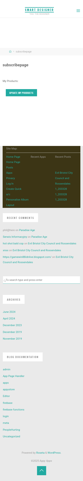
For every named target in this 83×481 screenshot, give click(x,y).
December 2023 (12, 325)
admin (6, 369)
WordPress (54, 452)
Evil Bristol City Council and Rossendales (64, 178)
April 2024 (9, 318)
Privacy (10, 178)
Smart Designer (39, 10)
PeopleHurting (11, 429)
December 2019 (12, 332)
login (6, 416)
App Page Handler (13, 376)
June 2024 (9, 311)
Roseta (40, 452)
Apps (9, 172)
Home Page (13, 156)
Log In (10, 183)
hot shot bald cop (13, 243)
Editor (6, 396)
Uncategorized (11, 436)
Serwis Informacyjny (15, 236)
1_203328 (61, 189)
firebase (7, 403)
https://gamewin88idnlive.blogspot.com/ (27, 257)
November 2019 (12, 338)
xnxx (5, 250)
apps (6, 382)
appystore (9, 389)
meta (6, 423)
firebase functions (13, 409)
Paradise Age (27, 230)
